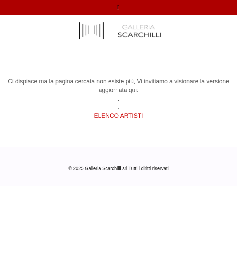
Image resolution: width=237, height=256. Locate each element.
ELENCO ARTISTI (118, 115)
